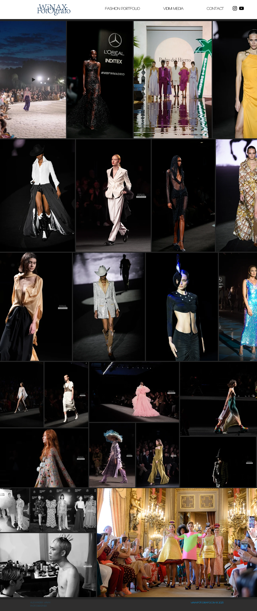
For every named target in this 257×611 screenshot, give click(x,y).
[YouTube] (241, 8)
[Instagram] (235, 8)
